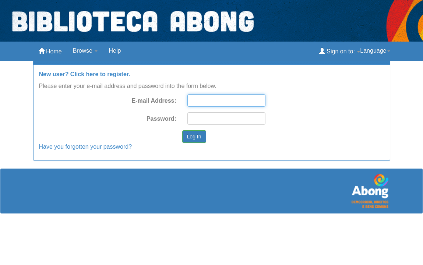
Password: (161, 119)
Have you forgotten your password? (85, 147)
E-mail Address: (154, 101)
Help (115, 50)
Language (375, 50)
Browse (85, 50)
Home (50, 50)
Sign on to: (339, 50)
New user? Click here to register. (84, 74)
